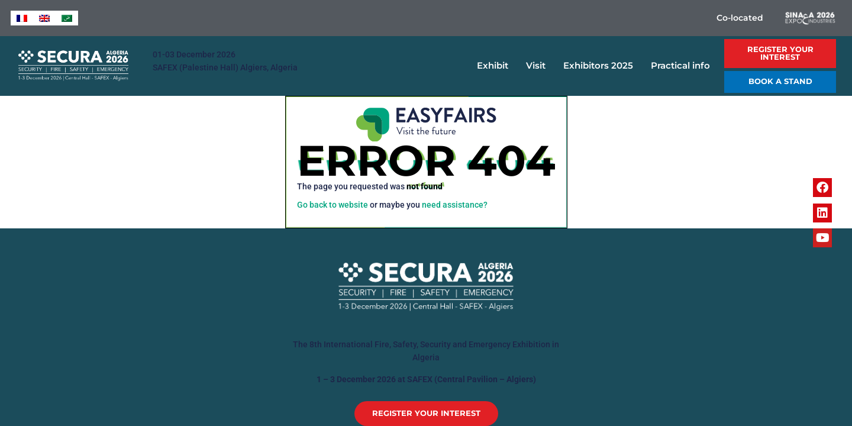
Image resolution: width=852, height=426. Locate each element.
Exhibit (495, 66)
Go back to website (332, 205)
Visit (538, 66)
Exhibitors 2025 (601, 66)
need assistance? (455, 205)
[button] (780, 54)
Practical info (683, 66)
